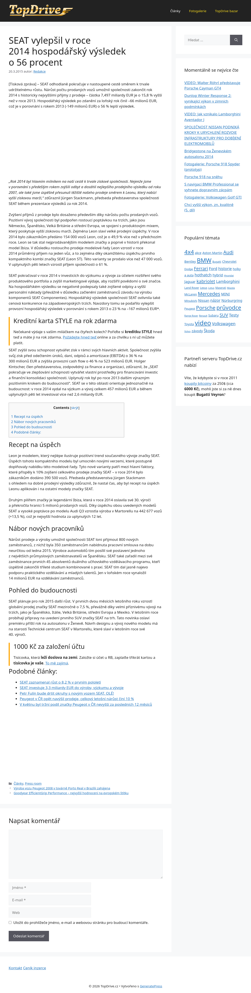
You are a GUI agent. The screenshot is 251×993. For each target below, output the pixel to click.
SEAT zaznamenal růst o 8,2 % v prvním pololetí (60, 682)
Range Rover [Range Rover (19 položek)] (191, 315)
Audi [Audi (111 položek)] (228, 252)
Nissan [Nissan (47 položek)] (203, 300)
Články (175, 11)
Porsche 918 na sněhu (203, 176)
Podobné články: (26, 432)
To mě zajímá (56, 663)
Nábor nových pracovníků (33, 421)
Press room (33, 783)
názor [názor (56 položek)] (215, 300)
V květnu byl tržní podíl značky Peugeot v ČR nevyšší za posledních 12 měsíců (86, 704)
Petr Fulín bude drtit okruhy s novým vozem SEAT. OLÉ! (67, 693)
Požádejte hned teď (80, 337)
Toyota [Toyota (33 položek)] (189, 324)
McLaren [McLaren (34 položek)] (190, 294)
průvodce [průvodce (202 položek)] (228, 307)
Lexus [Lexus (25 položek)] (203, 288)
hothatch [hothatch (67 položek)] (203, 274)
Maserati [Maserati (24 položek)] (220, 288)
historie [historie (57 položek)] (225, 268)
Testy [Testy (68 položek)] (234, 315)
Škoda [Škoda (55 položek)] (209, 330)
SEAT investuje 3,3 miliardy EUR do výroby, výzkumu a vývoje (72, 687)
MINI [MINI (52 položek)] (225, 294)
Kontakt (15, 967)
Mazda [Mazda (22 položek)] (231, 287)
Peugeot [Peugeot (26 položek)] (189, 309)
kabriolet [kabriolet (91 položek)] (206, 281)
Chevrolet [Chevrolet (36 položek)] (229, 261)
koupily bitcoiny (198, 383)
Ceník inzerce (34, 967)
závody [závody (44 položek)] (197, 331)
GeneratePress (151, 986)
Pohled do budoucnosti (31, 427)
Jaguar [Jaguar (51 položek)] (190, 281)
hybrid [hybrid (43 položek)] (218, 275)
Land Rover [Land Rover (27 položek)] (191, 288)
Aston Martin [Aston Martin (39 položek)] (212, 253)
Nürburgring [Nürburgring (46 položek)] (231, 300)
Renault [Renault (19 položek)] (203, 315)
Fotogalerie (197, 11)
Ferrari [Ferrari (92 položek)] (201, 268)
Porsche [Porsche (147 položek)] (205, 307)
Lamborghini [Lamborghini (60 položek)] (228, 281)
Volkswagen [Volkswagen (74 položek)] (224, 324)
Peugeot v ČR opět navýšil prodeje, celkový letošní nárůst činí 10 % (77, 698)
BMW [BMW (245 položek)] (204, 260)
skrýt (74, 407)
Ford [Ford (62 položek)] (213, 268)
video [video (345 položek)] (203, 323)
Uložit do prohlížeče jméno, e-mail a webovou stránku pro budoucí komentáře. (81, 922)
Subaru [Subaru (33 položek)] (213, 315)
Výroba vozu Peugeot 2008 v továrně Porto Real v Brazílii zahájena (62, 788)
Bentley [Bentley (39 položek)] (190, 261)
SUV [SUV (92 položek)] (224, 315)
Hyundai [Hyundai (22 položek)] (229, 275)
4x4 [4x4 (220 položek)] (189, 252)
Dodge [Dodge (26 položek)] (188, 269)
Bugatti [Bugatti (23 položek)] (216, 261)
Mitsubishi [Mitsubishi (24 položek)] (190, 301)
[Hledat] (236, 40)
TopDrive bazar (226, 11)
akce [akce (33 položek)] (198, 253)
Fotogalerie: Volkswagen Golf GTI (213, 197)
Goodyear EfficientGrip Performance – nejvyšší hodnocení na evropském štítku (71, 793)
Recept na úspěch (27, 416)
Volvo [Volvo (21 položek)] (187, 331)
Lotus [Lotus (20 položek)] (211, 287)
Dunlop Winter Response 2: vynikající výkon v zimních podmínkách (207, 101)
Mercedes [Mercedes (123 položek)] (209, 293)
